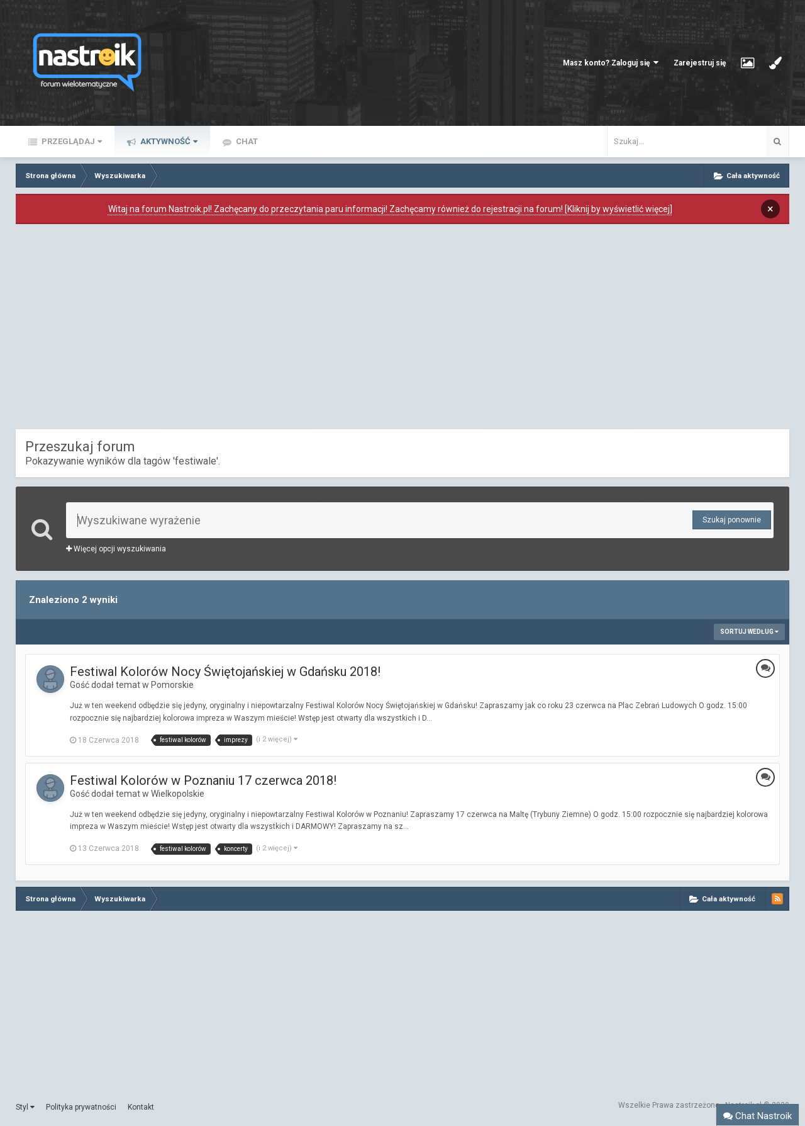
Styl (25, 1107)
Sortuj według (749, 631)
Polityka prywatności (81, 1107)
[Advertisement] (402, 330)
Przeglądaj (71, 141)
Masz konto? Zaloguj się (610, 62)
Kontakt (141, 1107)
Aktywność (167, 141)
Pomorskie (172, 685)
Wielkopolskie (177, 794)
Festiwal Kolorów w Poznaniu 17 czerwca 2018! (203, 780)
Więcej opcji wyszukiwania (116, 548)
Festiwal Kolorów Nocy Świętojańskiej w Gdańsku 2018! (225, 671)
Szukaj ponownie (731, 519)
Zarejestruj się (700, 63)
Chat (246, 141)
